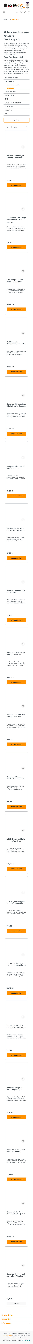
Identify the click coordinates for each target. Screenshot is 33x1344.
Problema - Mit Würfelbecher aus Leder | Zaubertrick (16, 343)
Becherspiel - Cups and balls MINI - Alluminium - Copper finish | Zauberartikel (16, 1275)
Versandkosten (7, 1335)
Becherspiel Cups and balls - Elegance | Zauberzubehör (15, 1089)
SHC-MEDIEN (26, 1340)
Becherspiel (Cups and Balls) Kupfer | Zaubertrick (15, 467)
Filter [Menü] (16, 120)
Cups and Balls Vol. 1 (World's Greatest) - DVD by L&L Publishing (16, 1213)
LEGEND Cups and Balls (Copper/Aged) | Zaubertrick (16, 840)
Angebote (8, 110)
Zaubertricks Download (13, 103)
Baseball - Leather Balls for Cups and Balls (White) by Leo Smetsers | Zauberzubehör (16, 716)
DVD (6, 99)
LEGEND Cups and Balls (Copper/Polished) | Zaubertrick (16, 902)
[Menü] (4, 12)
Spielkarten (9, 106)
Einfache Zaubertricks (13, 85)
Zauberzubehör (10, 92)
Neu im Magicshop (11, 78)
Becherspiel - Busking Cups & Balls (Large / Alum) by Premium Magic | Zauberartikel (16, 529)
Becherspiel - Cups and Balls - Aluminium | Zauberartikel (16, 1151)
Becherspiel (10, 88)
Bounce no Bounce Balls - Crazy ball (16, 591)
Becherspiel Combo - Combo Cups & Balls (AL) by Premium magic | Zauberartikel (16, 778)
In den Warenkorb (16, 185)
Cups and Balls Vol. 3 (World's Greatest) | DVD (16, 964)
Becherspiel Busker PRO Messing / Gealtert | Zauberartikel (16, 156)
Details (16, 1303)
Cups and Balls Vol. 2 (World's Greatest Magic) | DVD (16, 1026)
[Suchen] (17, 12)
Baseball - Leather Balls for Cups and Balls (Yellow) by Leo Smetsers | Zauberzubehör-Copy (16, 654)
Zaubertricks (9, 81)
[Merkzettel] (21, 12)
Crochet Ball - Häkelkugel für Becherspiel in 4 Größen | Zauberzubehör (16, 219)
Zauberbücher (10, 95)
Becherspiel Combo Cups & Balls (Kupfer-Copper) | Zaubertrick (16, 405)
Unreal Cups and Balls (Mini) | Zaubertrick (15, 281)
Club (6, 114)
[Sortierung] (16, 127)
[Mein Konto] (25, 12)
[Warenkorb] (29, 12)
